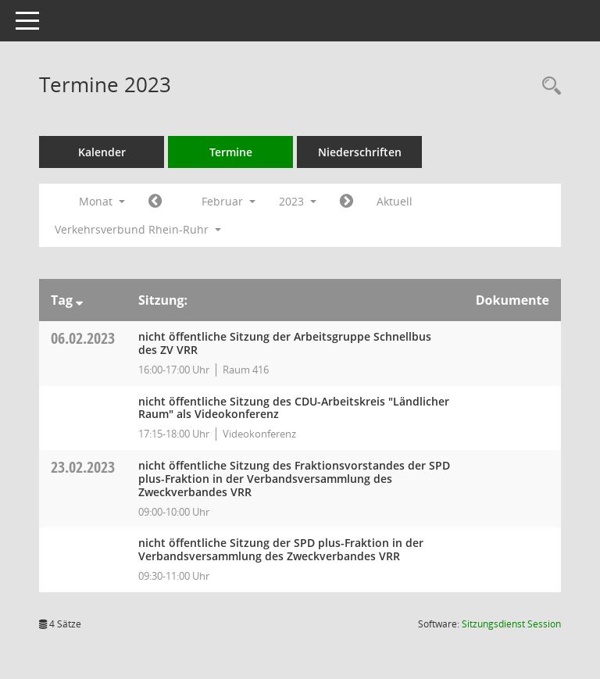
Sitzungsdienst (511, 624)
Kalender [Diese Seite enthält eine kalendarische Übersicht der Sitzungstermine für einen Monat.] (102, 152)
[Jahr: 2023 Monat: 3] (346, 202)
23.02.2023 (83, 466)
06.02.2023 (83, 337)
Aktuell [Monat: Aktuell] (394, 201)
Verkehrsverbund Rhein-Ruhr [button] (138, 229)
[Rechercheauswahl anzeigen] (547, 86)
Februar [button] (228, 201)
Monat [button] (102, 201)
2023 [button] (297, 201)
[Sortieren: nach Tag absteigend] (79, 300)
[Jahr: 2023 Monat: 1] (155, 202)
